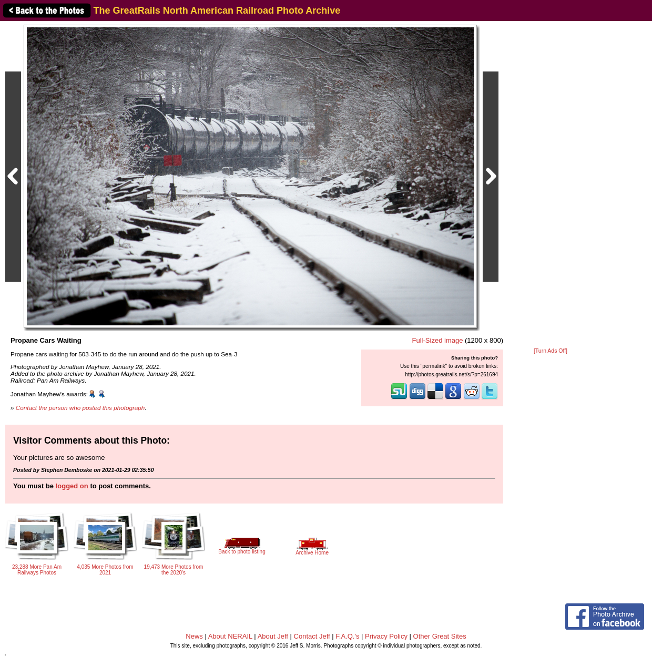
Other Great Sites (439, 636)
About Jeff (273, 636)
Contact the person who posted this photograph (80, 407)
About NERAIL (230, 636)
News (194, 636)
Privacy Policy (386, 636)
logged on (72, 486)
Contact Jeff (312, 636)
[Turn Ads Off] (550, 351)
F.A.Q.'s (347, 636)
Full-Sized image (437, 340)
